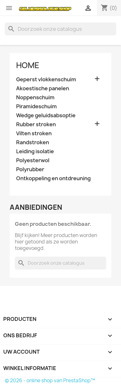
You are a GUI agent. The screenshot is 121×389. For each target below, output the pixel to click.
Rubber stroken (36, 124)
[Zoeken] (60, 28)
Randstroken (32, 142)
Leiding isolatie (35, 151)
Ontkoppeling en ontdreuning (53, 178)
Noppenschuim (35, 97)
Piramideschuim (36, 106)
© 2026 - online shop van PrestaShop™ (50, 380)
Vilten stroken (34, 133)
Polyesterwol (32, 160)
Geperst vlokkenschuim (46, 79)
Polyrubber (30, 169)
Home (27, 65)
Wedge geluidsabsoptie (46, 115)
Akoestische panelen (42, 88)
